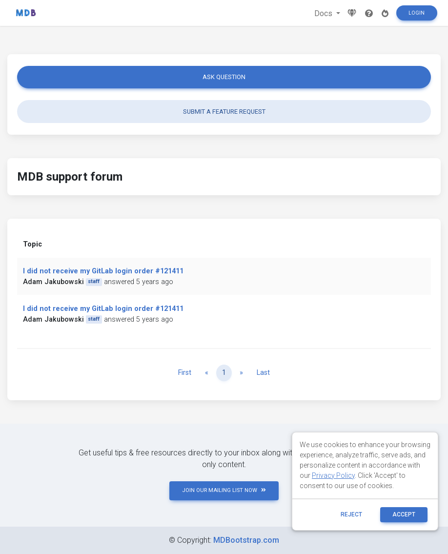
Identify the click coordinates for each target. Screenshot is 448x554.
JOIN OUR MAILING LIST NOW (224, 490)
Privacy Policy (333, 475)
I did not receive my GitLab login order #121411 (103, 271)
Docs (324, 13)
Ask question (224, 77)
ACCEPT (403, 514)
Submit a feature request (224, 111)
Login (416, 13)
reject (351, 514)
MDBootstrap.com (246, 540)
